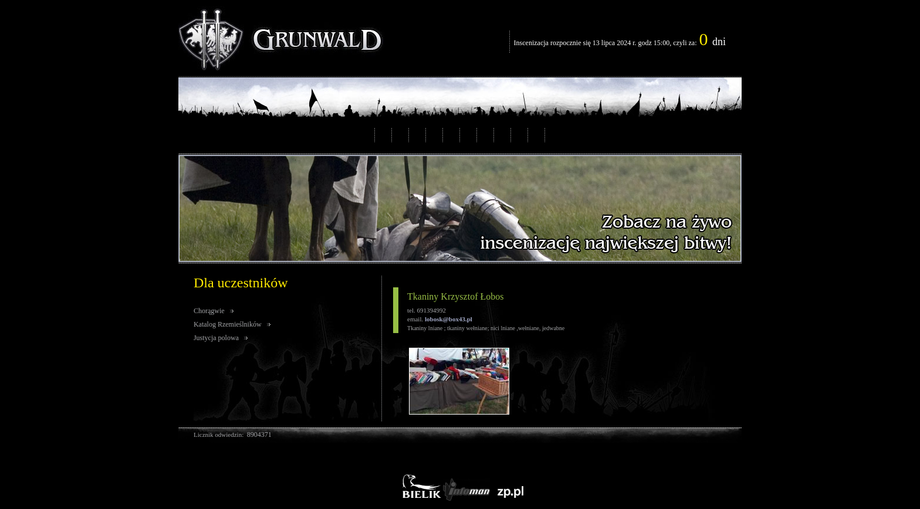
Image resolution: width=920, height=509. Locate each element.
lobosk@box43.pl (448, 319)
